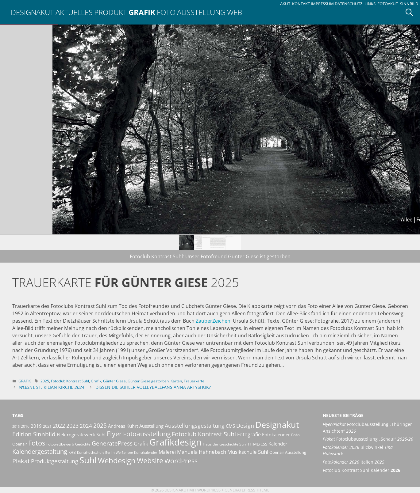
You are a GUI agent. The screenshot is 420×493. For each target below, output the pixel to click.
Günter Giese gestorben (148, 381)
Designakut (32, 12)
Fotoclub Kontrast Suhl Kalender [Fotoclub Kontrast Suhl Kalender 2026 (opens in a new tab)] (361, 470)
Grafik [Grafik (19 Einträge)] (141, 443)
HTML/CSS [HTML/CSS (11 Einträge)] (257, 444)
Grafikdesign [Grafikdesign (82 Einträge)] (175, 442)
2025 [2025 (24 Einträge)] (100, 425)
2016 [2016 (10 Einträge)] (25, 426)
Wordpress (209, 490)
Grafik (142, 12)
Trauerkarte (194, 381)
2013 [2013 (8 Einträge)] (16, 426)
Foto (166, 12)
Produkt (110, 12)
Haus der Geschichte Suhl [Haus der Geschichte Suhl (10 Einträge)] (225, 444)
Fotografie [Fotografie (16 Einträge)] (249, 434)
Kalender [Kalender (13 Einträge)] (277, 444)
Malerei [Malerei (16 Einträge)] (167, 452)
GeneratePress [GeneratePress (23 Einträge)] (112, 443)
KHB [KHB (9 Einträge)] (72, 452)
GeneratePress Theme (247, 490)
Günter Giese (114, 381)
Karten (176, 381)
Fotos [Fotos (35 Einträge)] (36, 443)
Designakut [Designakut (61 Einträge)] (277, 424)
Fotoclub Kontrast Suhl (70, 381)
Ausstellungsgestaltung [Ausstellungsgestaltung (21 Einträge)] (195, 425)
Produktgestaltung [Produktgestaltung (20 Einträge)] (54, 461)
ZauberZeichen (213, 320)
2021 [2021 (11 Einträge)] (47, 426)
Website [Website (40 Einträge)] (150, 460)
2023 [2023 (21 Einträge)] (72, 425)
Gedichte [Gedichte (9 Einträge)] (83, 444)
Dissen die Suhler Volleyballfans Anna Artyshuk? (153, 387)
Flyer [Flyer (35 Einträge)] (114, 433)
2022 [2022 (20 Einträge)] (59, 425)
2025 (44, 381)
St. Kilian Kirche (51, 387)
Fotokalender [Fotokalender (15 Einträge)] (276, 434)
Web (234, 12)
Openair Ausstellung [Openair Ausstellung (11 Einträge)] (287, 452)
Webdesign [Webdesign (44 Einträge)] (117, 460)
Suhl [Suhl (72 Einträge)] (88, 460)
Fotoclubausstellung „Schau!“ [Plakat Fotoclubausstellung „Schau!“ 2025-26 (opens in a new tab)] (368, 439)
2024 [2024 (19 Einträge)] (86, 425)
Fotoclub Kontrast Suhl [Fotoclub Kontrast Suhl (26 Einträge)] (204, 434)
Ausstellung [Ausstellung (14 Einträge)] (151, 426)
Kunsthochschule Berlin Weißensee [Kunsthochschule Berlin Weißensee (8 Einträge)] (105, 452)
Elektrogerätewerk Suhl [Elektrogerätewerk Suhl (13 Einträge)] (81, 434)
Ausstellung (201, 12)
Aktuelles (74, 12)
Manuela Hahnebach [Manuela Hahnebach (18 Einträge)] (201, 451)
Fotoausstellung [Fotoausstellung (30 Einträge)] (147, 434)
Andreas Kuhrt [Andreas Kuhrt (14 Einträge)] (123, 426)
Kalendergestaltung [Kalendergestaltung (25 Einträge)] (39, 451)
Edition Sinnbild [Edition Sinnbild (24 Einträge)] (34, 434)
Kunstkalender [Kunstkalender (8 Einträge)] (145, 452)
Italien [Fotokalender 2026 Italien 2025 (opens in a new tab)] (353, 462)
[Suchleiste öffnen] (411, 12)
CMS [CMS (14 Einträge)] (230, 426)
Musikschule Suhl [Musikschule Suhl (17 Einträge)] (247, 451)
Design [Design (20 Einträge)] (245, 425)
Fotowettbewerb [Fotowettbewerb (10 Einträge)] (60, 444)
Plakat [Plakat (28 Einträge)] (21, 461)
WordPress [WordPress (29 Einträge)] (181, 461)
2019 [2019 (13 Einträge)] (36, 426)
